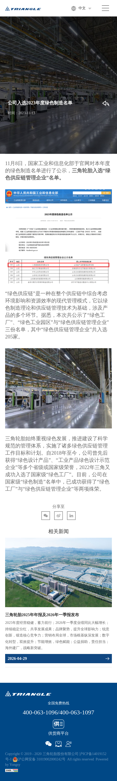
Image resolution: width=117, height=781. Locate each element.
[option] (58, 600)
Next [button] (109, 604)
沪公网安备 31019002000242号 (39, 759)
